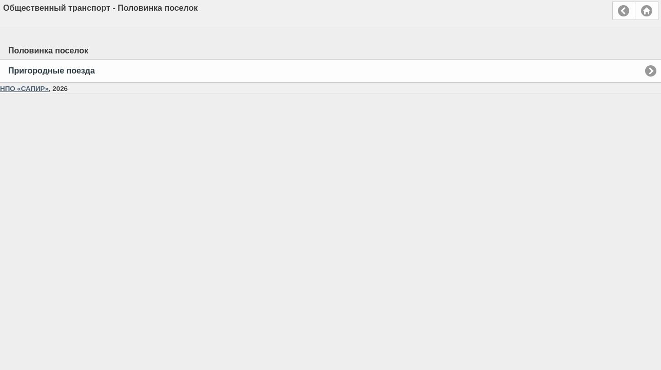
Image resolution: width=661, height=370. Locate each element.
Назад (623, 11)
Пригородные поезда (51, 70)
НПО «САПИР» (24, 88)
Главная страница (646, 11)
